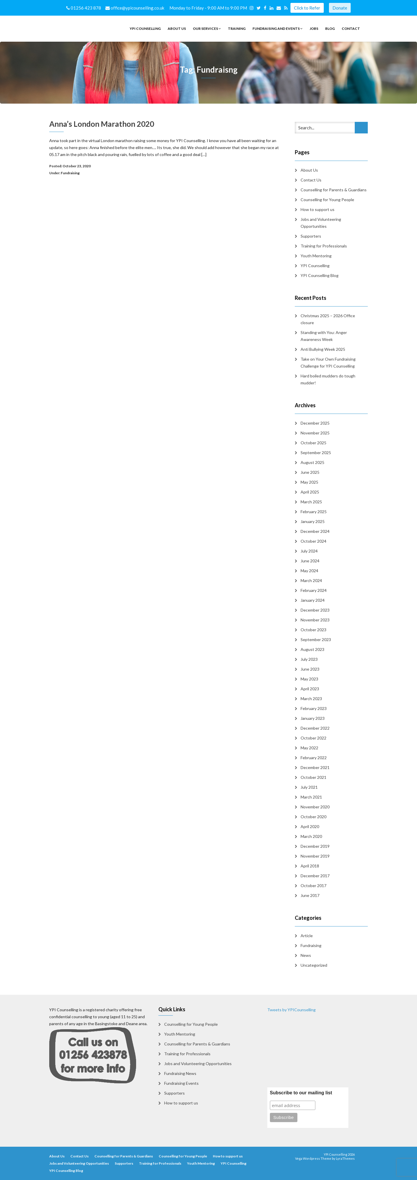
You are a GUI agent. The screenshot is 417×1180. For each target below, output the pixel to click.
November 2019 (315, 856)
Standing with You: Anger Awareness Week (324, 336)
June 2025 (310, 472)
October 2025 (313, 442)
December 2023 (315, 610)
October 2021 (313, 777)
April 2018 (310, 865)
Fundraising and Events (278, 28)
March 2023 (311, 698)
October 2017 (313, 885)
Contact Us (311, 179)
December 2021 (315, 767)
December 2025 (315, 423)
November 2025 (315, 432)
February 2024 (314, 590)
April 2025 (310, 491)
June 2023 (310, 669)
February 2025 (314, 511)
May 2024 (309, 570)
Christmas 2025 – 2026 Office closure (328, 319)
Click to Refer (307, 7)
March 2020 (311, 836)
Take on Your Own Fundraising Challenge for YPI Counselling (328, 362)
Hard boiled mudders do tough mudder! (328, 379)
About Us (177, 28)
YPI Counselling (145, 28)
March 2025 (311, 501)
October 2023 (313, 629)
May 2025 (309, 482)
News (306, 955)
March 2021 (311, 796)
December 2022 (315, 728)
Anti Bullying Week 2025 (323, 349)
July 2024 (309, 550)
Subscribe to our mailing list (301, 1092)
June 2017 (310, 895)
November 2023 (315, 619)
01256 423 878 (84, 7)
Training (237, 28)
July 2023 (309, 659)
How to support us (317, 209)
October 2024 (313, 541)
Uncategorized (314, 965)
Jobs (314, 28)
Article (307, 935)
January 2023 (313, 718)
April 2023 (310, 688)
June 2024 (310, 560)
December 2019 (315, 846)
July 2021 (309, 787)
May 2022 (309, 747)
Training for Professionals (324, 245)
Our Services (207, 28)
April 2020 (310, 826)
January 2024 (313, 600)
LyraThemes (345, 1158)
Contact (351, 28)
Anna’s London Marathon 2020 (101, 124)
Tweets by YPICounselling (291, 1009)
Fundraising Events (181, 1083)
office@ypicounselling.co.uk (135, 7)
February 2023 (314, 708)
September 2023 (316, 639)
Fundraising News (180, 1073)
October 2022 (313, 737)
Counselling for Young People (327, 199)
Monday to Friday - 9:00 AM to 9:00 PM (209, 7)
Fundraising (70, 173)
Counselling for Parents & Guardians (334, 189)
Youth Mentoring (316, 255)
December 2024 (315, 531)
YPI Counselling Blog (320, 275)
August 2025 (312, 462)
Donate (339, 7)
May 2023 (309, 678)
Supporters (311, 236)
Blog (330, 28)
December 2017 (315, 875)
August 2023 (312, 649)
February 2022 (314, 757)
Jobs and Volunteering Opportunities (321, 223)
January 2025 (313, 521)
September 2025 (316, 452)
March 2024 (311, 580)
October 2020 (313, 816)
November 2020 (315, 806)
